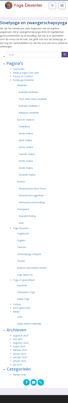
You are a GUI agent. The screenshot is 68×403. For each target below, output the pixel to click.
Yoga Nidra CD (25, 274)
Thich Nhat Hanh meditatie (33, 99)
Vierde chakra (26, 160)
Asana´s (21, 181)
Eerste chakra (26, 147)
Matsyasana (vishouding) (32, 202)
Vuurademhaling (27, 215)
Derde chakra (26, 133)
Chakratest (24, 126)
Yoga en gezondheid (23, 279)
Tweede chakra (27, 154)
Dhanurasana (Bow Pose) (32, 188)
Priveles (21, 260)
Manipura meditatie (29, 112)
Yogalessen (23, 233)
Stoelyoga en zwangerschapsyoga (33, 23)
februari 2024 (20, 350)
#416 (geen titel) (21, 307)
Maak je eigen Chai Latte (26, 72)
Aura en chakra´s (26, 119)
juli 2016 (17, 364)
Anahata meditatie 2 (29, 105)
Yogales (21, 240)
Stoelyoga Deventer (23, 80)
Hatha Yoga (23, 299)
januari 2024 (19, 353)
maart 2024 (19, 346)
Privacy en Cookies (23, 76)
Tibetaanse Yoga (26, 292)
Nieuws (17, 374)
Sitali (21, 222)
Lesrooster (19, 68)
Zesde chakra (26, 167)
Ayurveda (22, 285)
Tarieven (21, 247)
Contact (17, 304)
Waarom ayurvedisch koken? (32, 267)
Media (16, 311)
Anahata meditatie (28, 92)
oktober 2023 (20, 357)
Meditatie (22, 85)
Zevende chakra (27, 174)
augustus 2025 (20, 335)
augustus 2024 (20, 342)
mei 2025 (18, 339)
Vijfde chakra (25, 140)
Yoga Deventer (21, 228)
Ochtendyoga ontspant (29, 254)
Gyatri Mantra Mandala (29, 323)
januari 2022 (19, 360)
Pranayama (23, 209)
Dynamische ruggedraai (31, 195)
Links (19, 316)
